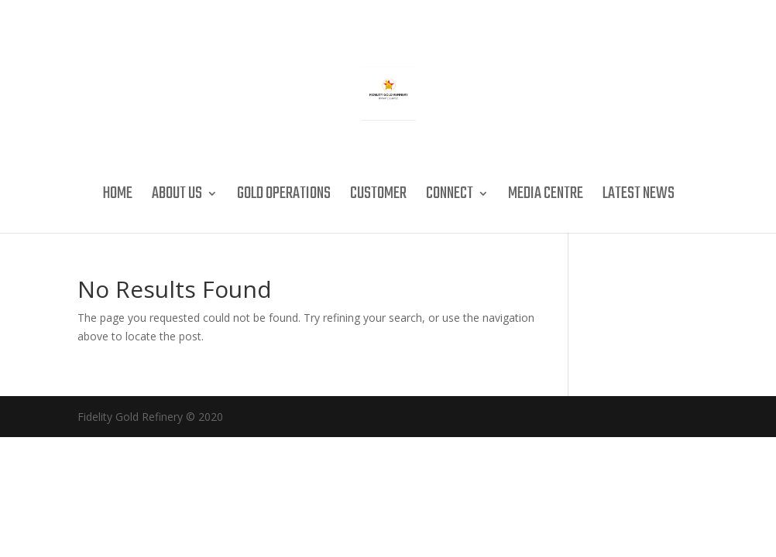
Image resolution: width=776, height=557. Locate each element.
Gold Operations (284, 197)
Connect (449, 197)
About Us (177, 197)
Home (117, 197)
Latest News (639, 197)
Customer (378, 197)
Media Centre (545, 197)
